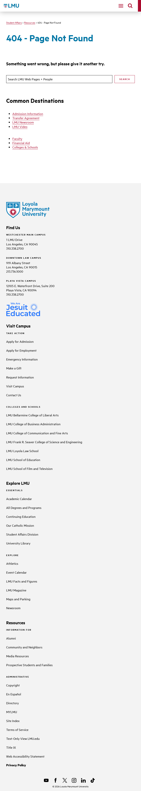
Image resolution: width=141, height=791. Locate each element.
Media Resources (17, 656)
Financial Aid (21, 143)
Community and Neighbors (24, 647)
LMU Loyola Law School (22, 451)
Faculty (17, 138)
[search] (130, 5)
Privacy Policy (16, 765)
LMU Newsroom (23, 122)
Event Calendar (16, 572)
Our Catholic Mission (20, 525)
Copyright (13, 685)
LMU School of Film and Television (29, 468)
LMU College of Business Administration (33, 424)
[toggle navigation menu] (121, 5)
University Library (18, 543)
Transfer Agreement (25, 118)
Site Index (13, 721)
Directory (12, 703)
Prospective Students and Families (29, 665)
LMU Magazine (16, 590)
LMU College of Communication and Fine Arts (37, 433)
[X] (64, 780)
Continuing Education (21, 516)
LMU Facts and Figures (21, 581)
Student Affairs (14, 22)
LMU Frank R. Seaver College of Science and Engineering (44, 442)
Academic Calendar (19, 499)
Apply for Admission (20, 341)
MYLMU (11, 712)
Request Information (20, 377)
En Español (13, 694)
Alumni (11, 638)
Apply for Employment (21, 350)
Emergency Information (22, 359)
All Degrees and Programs (23, 507)
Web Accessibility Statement (25, 756)
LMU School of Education (23, 460)
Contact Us (13, 395)
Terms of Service (17, 729)
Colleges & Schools (25, 147)
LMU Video (19, 126)
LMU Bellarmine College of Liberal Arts (32, 415)
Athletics (12, 563)
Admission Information (27, 113)
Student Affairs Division (22, 534)
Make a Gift (13, 368)
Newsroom (13, 608)
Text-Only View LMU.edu (23, 738)
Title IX (11, 747)
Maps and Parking (18, 599)
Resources (29, 22)
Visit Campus (15, 386)
